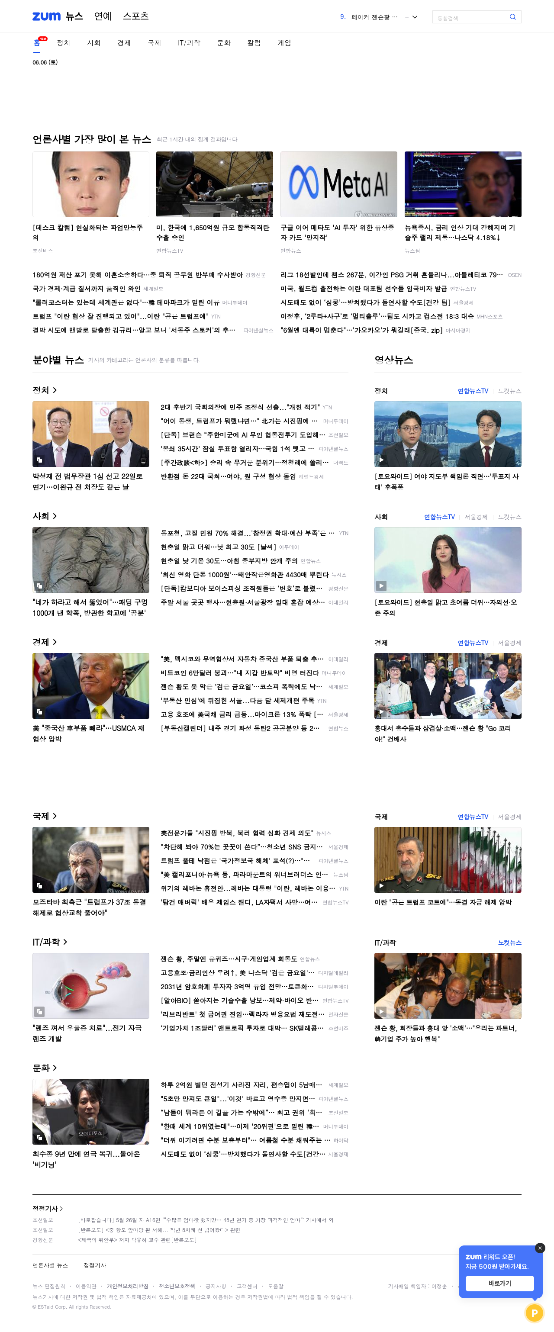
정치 (64, 43)
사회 (94, 43)
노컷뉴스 (510, 390)
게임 (284, 43)
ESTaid (45, 1306)
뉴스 (74, 16)
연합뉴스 (290, 250)
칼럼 (254, 43)
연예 (103, 16)
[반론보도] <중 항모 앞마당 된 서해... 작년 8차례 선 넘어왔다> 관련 (159, 1229)
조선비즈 (42, 250)
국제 (154, 43)
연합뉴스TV (169, 250)
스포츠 (136, 16)
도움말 (275, 1286)
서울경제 (476, 516)
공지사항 (216, 1286)
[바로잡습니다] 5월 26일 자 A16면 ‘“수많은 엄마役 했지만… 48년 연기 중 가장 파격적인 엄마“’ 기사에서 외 (206, 1219)
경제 (124, 43)
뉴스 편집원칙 (48, 1286)
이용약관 (86, 1286)
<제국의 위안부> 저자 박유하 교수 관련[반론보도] (137, 1239)
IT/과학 (189, 43)
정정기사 (45, 1208)
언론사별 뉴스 (50, 1265)
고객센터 (247, 1286)
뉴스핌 (412, 250)
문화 (224, 43)
